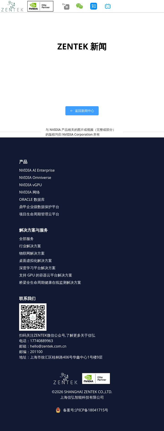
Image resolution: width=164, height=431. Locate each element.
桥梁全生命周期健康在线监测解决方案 (50, 282)
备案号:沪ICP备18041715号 (85, 410)
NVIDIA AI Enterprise (37, 170)
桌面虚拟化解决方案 (35, 260)
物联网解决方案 (32, 253)
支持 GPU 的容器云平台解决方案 (45, 275)
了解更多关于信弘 (80, 335)
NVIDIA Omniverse (35, 177)
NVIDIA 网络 (29, 192)
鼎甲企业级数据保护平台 (39, 206)
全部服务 (26, 238)
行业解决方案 (30, 245)
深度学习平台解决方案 (37, 267)
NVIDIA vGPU (30, 184)
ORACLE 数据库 (32, 199)
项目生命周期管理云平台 (39, 214)
